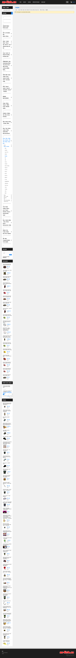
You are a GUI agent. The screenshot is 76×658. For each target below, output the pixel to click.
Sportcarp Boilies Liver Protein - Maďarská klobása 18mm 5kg (7, 283)
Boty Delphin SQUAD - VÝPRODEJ (6, 430)
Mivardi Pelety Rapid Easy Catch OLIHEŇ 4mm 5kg (7, 362)
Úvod (20, 2)
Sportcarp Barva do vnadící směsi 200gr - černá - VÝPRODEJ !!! (7, 558)
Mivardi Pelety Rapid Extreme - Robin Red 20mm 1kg (7, 356)
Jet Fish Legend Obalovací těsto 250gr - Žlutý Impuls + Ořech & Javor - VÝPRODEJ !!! (7, 579)
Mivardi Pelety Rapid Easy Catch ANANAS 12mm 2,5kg (7, 349)
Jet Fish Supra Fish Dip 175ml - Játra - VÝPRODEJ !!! (7, 572)
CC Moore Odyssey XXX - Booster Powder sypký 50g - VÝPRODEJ (7, 607)
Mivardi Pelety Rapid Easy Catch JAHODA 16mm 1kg (7, 290)
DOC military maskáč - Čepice (6, 417)
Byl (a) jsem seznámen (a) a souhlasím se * (7, 392)
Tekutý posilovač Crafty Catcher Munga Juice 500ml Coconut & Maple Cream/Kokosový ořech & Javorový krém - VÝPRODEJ (7, 517)
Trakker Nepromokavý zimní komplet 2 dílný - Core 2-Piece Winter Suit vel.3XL (7, 336)
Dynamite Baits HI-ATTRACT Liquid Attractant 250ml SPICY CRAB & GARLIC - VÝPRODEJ (7, 443)
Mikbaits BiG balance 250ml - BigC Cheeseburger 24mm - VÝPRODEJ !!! (7, 404)
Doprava (29, 2)
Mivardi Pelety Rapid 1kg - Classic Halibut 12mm (7, 375)
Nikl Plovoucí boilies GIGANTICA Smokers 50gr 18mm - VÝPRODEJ (7, 524)
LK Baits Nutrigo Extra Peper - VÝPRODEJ (7, 538)
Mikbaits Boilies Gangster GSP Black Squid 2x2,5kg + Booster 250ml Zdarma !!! (7, 620)
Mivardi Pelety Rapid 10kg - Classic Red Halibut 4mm (7, 264)
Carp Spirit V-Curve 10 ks (7, 600)
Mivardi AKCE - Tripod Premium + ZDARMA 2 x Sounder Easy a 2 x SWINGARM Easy (6, 329)
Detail (7, 268)
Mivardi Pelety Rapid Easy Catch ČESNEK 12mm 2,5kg (7, 315)
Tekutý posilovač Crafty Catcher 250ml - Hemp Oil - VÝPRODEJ (7, 411)
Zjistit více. (8, 396)
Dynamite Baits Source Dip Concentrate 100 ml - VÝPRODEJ (7, 634)
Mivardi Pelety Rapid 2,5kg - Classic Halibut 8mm (7, 302)
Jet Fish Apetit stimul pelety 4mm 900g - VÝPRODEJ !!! (7, 614)
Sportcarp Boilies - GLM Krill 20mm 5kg (7, 309)
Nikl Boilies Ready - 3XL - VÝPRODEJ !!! (7, 450)
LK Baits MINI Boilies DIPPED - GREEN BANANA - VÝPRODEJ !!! (7, 509)
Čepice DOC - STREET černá (6, 463)
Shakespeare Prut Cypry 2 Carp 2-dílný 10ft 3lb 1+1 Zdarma (7, 322)
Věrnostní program (36, 2)
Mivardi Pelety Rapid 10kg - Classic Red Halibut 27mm (7, 296)
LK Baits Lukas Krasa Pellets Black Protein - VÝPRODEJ (7, 502)
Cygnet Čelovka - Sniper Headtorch (6, 496)
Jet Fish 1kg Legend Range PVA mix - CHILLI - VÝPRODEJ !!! (7, 551)
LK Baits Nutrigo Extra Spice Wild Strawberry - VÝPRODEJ (7, 565)
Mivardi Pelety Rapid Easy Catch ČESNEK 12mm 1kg (7, 343)
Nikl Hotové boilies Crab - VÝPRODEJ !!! (7, 469)
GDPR (3, 653)
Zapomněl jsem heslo (6, 256)
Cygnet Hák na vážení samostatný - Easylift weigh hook (7, 483)
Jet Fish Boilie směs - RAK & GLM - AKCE (7, 270)
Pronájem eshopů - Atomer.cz (70, 655)
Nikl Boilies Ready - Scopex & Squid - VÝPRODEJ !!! (7, 490)
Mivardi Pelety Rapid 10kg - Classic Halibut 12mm (7, 277)
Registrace (4, 257)
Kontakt (24, 2)
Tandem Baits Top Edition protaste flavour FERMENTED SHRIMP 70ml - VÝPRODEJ (7, 587)
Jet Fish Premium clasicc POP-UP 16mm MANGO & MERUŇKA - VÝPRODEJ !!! (7, 627)
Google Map (43, 2)
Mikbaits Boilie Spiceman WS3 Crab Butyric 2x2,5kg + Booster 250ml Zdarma (7, 424)
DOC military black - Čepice (7, 436)
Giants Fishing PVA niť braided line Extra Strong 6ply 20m (6, 457)
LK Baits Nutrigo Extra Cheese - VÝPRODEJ (6, 641)
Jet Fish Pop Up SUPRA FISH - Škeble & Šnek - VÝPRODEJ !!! (6, 476)
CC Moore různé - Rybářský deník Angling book (7, 544)
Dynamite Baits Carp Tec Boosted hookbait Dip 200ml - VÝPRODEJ (7, 531)
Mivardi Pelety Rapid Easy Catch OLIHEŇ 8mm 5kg (7, 369)
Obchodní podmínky (5, 652)
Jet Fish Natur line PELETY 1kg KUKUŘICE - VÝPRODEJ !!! (7, 594)
